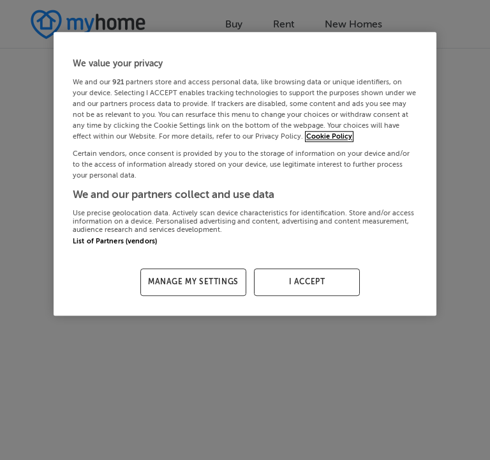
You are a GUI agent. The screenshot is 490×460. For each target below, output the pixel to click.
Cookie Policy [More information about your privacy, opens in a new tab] (329, 136)
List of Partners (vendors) (115, 241)
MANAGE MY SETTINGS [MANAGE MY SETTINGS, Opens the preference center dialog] (193, 281)
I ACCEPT (307, 281)
